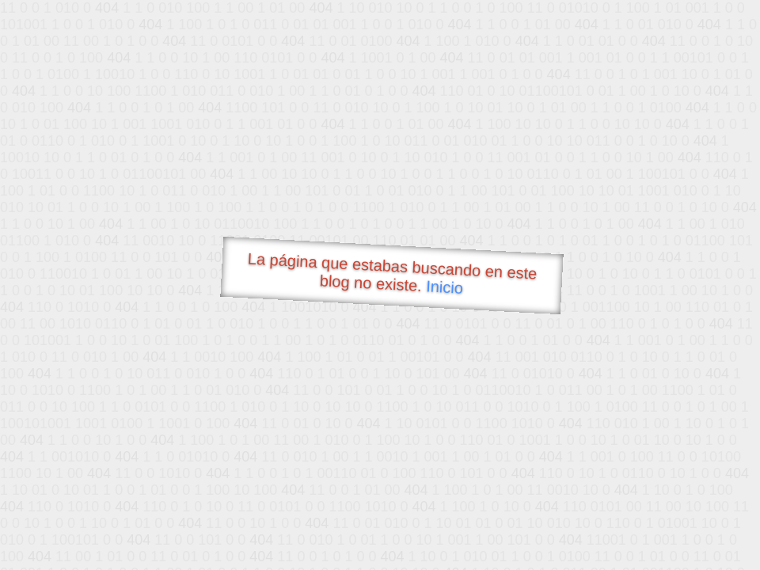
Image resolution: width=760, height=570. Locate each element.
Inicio (445, 286)
